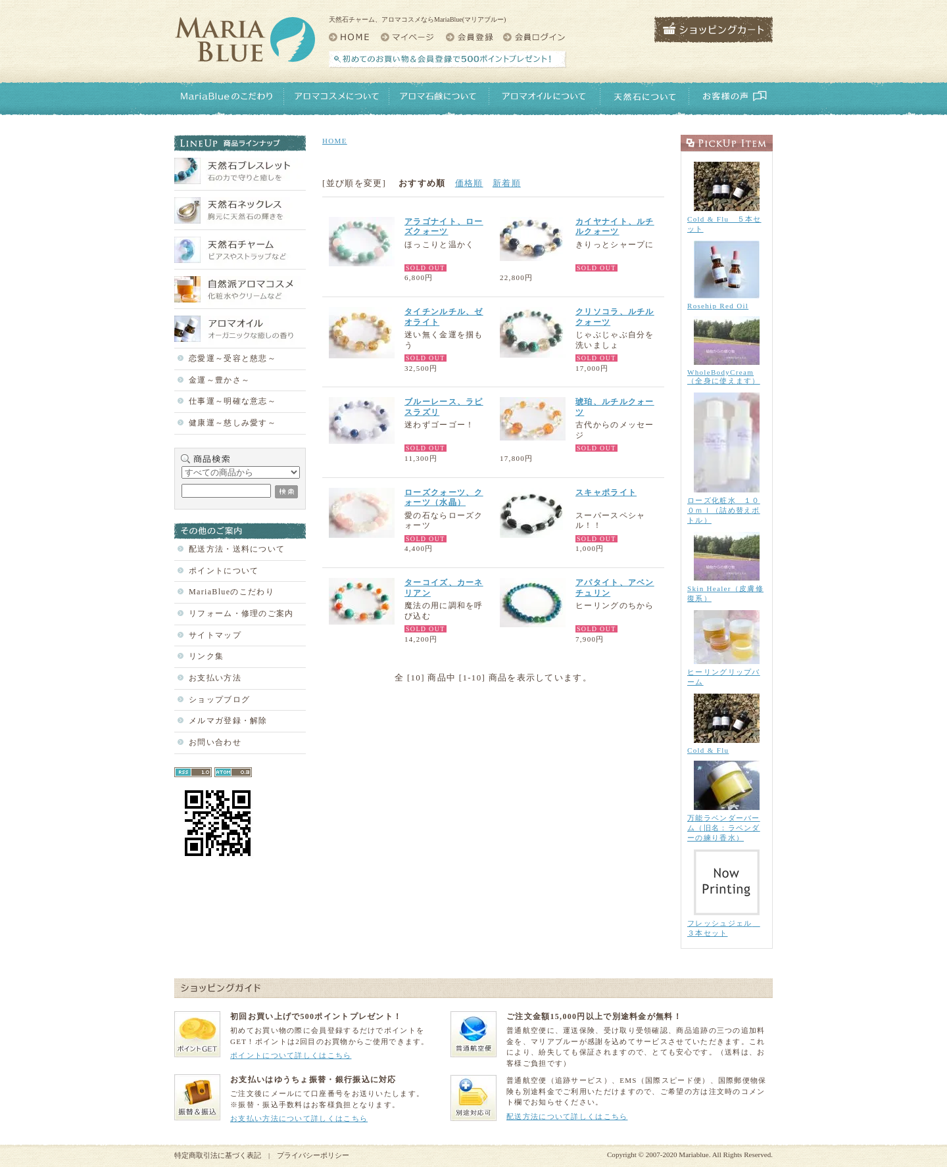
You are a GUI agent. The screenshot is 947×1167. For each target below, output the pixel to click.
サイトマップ (215, 635)
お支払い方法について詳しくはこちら (299, 1118)
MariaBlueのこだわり (231, 591)
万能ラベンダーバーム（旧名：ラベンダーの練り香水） (723, 828)
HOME (334, 141)
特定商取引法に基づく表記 (217, 1155)
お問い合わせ (215, 742)
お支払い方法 (215, 677)
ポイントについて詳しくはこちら (291, 1055)
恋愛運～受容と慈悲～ (232, 358)
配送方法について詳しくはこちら (567, 1116)
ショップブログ (219, 699)
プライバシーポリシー (313, 1155)
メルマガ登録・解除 (228, 720)
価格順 (469, 183)
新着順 (507, 183)
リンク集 (206, 656)
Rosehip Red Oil (717, 306)
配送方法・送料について (237, 549)
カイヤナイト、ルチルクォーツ (614, 227)
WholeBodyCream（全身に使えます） (723, 376)
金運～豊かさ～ (219, 380)
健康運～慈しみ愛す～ (232, 422)
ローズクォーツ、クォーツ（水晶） (443, 498)
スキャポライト (606, 492)
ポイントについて (223, 570)
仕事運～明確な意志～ (232, 401)
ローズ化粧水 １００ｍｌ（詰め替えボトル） (723, 510)
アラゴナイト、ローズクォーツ (443, 227)
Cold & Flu (708, 750)
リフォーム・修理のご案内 (241, 613)
